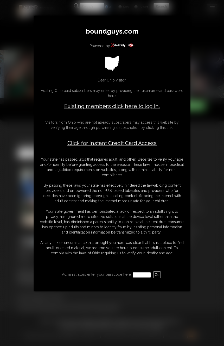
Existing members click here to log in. (112, 106)
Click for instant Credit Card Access (112, 143)
